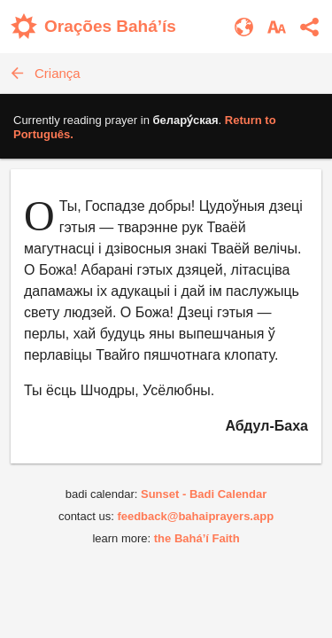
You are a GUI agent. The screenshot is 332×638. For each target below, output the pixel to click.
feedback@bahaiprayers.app (195, 516)
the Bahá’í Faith (197, 538)
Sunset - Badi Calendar (203, 494)
